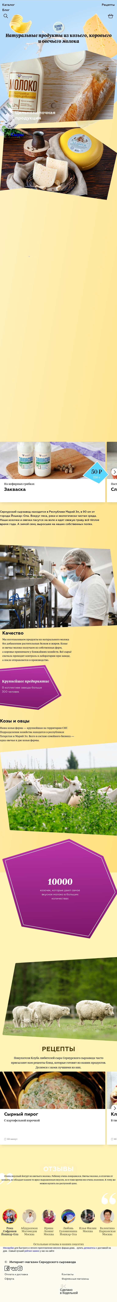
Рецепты (108, 4)
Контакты (68, 1274)
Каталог (8, 4)
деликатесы (90, 1248)
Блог (6, 10)
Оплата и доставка (16, 1274)
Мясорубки (8, 1248)
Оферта (9, 1279)
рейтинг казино (31, 1251)
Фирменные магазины (75, 1279)
